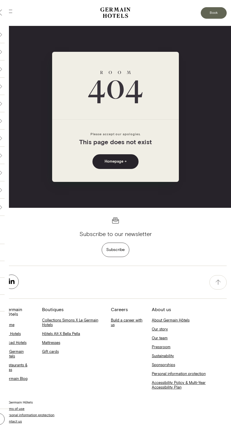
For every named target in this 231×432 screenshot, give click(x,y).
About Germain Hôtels (171, 320)
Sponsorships (163, 365)
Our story (160, 329)
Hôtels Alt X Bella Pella (61, 334)
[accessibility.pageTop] (218, 282)
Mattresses (51, 343)
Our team (160, 338)
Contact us (13, 421)
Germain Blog (16, 379)
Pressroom (161, 347)
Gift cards (50, 352)
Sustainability (163, 356)
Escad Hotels (15, 343)
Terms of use (14, 409)
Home (9, 325)
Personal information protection (179, 374)
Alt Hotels (12, 334)
